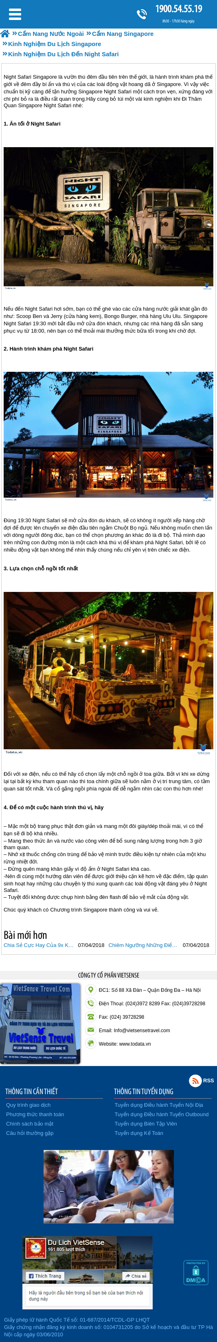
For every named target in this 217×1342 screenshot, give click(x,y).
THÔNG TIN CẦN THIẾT (31, 1091)
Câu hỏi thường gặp (30, 1133)
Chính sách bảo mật (29, 1124)
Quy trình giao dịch (28, 1105)
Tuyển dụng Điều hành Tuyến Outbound (162, 1114)
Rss (195, 1080)
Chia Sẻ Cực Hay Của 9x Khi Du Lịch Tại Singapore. (40, 945)
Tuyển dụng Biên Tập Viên (146, 1124)
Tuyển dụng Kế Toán (139, 1133)
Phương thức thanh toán (35, 1114)
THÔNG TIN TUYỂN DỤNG (143, 1091)
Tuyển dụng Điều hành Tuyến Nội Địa (159, 1105)
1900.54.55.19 (178, 9)
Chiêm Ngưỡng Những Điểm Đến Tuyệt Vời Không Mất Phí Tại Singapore (144, 945)
